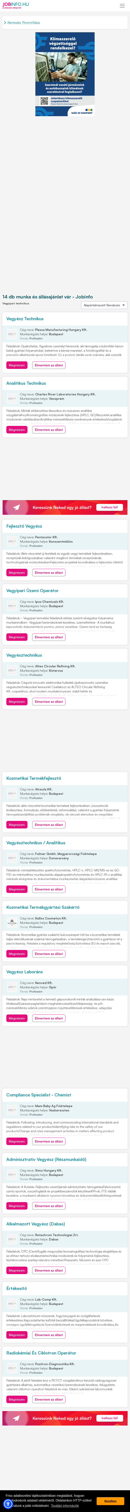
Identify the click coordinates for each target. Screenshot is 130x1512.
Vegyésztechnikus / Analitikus (35, 842)
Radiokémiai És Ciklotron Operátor (41, 1352)
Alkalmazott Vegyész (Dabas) (35, 1223)
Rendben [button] (110, 1501)
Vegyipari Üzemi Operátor (32, 590)
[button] (8, 1504)
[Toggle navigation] (122, 5)
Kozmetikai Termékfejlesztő (33, 778)
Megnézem (17, 365)
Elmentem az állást (49, 365)
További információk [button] (65, 1505)
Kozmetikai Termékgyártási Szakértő (42, 907)
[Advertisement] (65, 144)
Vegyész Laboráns (24, 971)
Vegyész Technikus (25, 318)
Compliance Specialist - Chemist (38, 1094)
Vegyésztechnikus (24, 655)
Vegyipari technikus (15, 303)
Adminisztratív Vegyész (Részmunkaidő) (46, 1159)
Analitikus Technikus (26, 383)
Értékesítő (16, 1288)
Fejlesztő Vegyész (24, 526)
